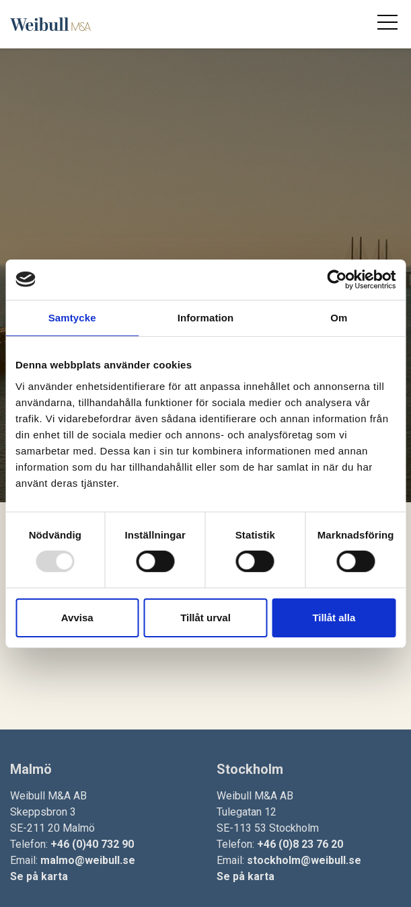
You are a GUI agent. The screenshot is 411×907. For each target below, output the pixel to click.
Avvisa (77, 617)
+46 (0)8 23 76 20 (300, 844)
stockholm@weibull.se (304, 860)
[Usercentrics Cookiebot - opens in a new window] (337, 279)
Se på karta (39, 876)
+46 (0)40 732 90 (92, 844)
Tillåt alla (333, 617)
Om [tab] (338, 317)
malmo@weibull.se (87, 860)
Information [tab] (206, 317)
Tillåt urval (205, 617)
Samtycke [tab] (72, 317)
